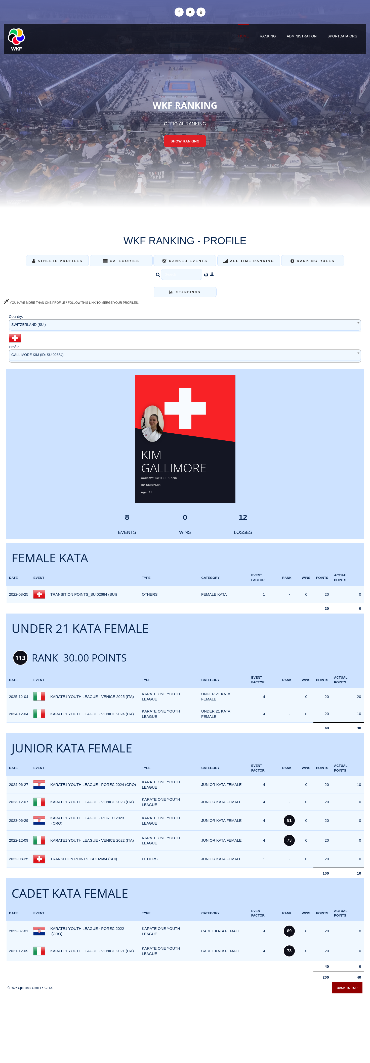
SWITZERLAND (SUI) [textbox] (28, 325)
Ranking (268, 36)
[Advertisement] (185, 1026)
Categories (121, 261)
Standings (184, 292)
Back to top (347, 988)
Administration (302, 36)
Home (243, 36)
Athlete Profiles (57, 261)
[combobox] (185, 325)
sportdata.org (342, 36)
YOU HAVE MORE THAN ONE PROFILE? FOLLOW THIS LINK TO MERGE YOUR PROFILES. (71, 303)
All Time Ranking (248, 261)
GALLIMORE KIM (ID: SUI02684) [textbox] (37, 355)
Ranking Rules (313, 261)
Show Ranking (185, 141)
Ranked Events (185, 261)
